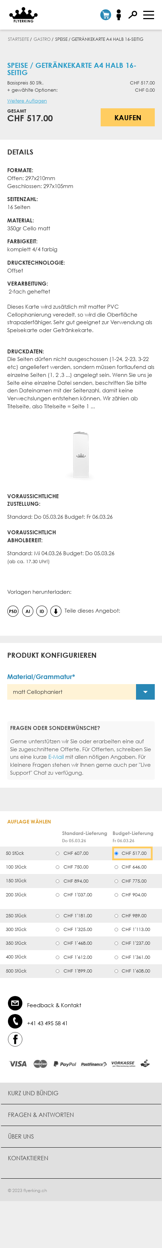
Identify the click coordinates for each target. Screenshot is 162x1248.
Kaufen (127, 117)
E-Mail (56, 756)
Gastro (42, 39)
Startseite (18, 39)
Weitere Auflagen (27, 101)
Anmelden (121, 14)
